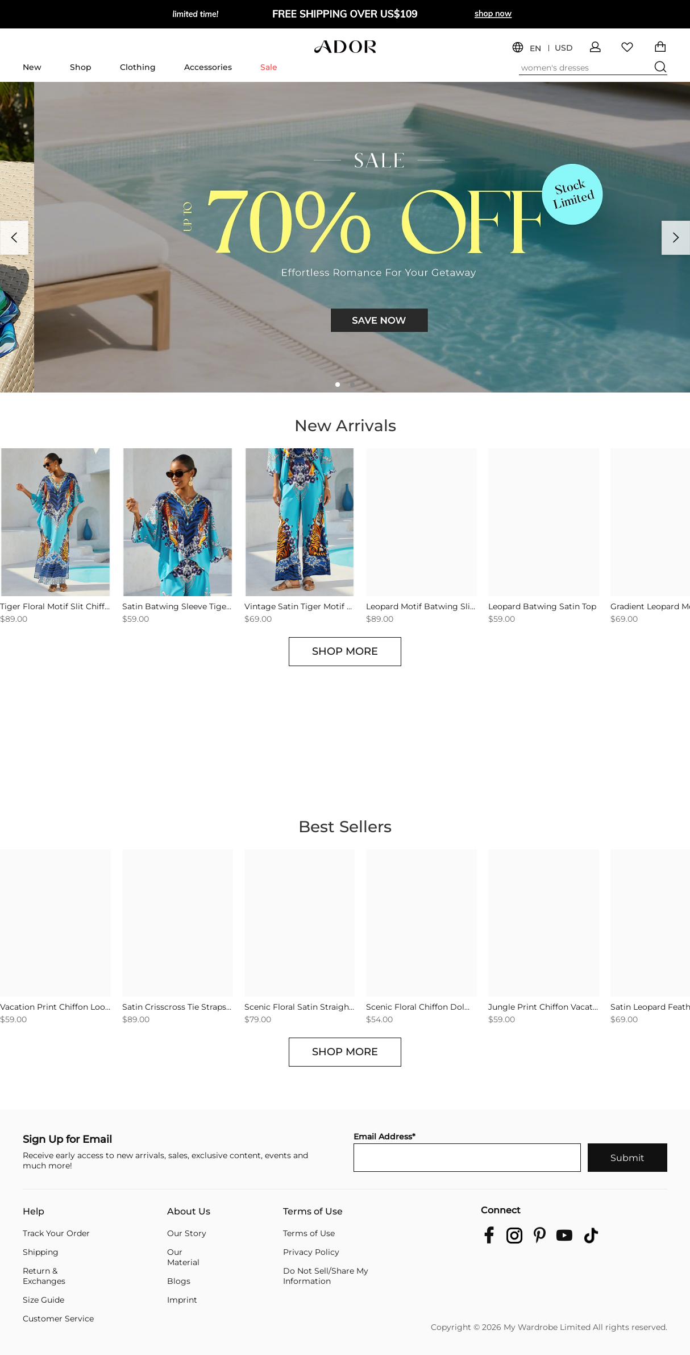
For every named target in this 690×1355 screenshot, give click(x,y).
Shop (81, 67)
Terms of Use (313, 1212)
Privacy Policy (311, 1252)
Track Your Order (56, 1233)
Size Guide (43, 1300)
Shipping (41, 1252)
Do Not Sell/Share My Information (325, 1276)
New (32, 67)
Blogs (178, 1281)
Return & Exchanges (44, 1276)
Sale (268, 67)
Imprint (182, 1300)
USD (564, 48)
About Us (188, 1212)
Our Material (183, 1257)
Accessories (208, 67)
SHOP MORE (345, 651)
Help (33, 1212)
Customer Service (58, 1318)
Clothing (138, 67)
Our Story (186, 1233)
